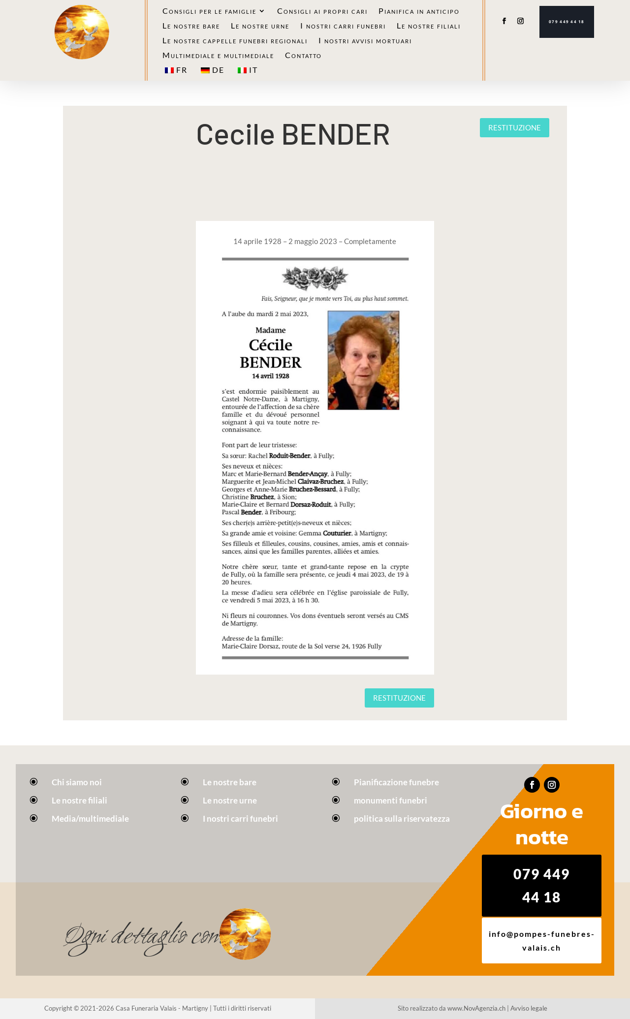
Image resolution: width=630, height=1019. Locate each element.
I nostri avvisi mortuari (365, 41)
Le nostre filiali (429, 26)
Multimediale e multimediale (218, 56)
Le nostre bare (191, 26)
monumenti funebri (390, 800)
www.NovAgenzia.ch (476, 1008)
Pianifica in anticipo (419, 11)
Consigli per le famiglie (209, 11)
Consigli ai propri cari (322, 11)
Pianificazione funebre (396, 782)
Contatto (303, 56)
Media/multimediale (90, 818)
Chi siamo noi (77, 782)
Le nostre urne (260, 26)
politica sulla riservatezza (402, 818)
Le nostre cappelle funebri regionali (235, 41)
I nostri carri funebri (343, 26)
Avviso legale (528, 1008)
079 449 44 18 (567, 21)
